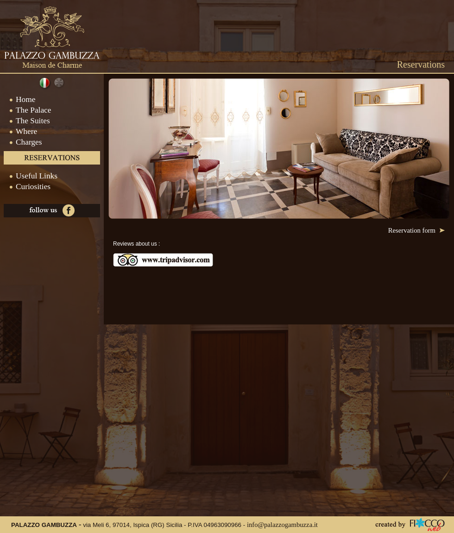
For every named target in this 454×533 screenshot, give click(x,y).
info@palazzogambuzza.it (282, 524)
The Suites (25, 120)
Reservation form (416, 230)
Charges (21, 142)
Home (17, 99)
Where (18, 131)
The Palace (25, 110)
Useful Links (28, 175)
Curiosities (25, 186)
